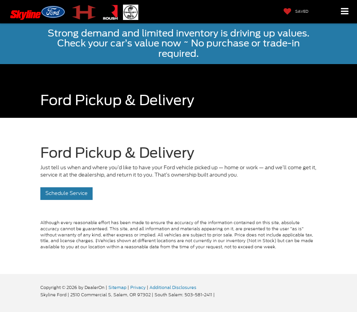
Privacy (138, 287)
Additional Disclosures (172, 287)
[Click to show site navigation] (345, 11)
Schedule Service (66, 193)
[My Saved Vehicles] (294, 12)
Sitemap (117, 287)
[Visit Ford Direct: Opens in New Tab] (218, 295)
